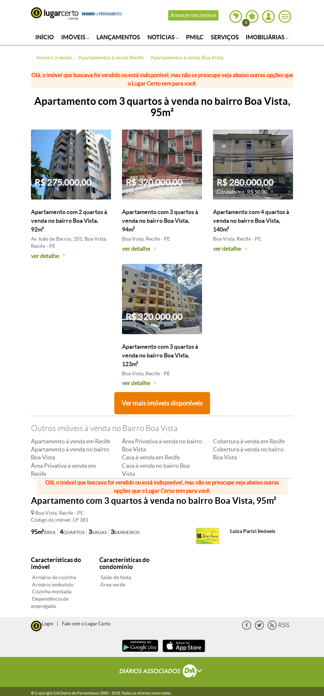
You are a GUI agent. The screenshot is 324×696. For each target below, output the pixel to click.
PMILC (195, 37)
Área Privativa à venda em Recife (63, 469)
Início (44, 37)
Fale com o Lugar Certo (86, 623)
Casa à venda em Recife (151, 457)
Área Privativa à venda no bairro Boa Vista (162, 445)
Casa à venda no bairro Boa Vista (156, 469)
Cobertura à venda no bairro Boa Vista (248, 453)
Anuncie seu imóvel (193, 15)
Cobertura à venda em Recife (249, 441)
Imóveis (75, 37)
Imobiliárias (267, 37)
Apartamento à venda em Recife (70, 441)
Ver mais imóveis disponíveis (162, 403)
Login (47, 623)
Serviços (225, 37)
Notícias (163, 37)
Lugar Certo (54, 13)
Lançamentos (118, 37)
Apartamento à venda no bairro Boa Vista (70, 453)
